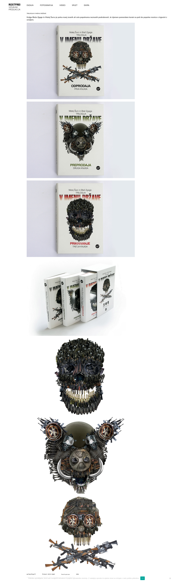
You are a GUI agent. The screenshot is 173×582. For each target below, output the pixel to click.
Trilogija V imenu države (36, 13)
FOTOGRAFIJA (46, 5)
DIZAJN (30, 5)
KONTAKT (31, 574)
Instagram (65, 574)
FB (77, 574)
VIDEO (62, 5)
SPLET (74, 5)
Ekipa (86, 5)
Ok (143, 578)
